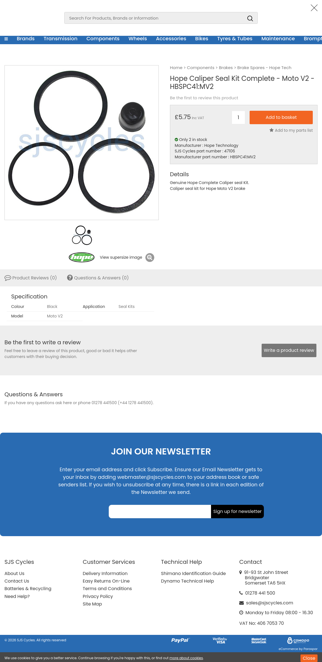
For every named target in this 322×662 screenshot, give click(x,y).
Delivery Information (105, 573)
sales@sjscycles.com (269, 603)
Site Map (92, 604)
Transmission (60, 38)
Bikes (201, 38)
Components (103, 38)
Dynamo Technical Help (187, 581)
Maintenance (278, 38)
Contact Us (16, 581)
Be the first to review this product (204, 97)
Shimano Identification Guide (193, 573)
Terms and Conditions (107, 588)
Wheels (138, 38)
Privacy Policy (98, 596)
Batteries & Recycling (27, 588)
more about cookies (186, 658)
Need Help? (17, 596)
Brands (26, 38)
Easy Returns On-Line (106, 581)
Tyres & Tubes (234, 38)
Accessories (171, 38)
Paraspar (311, 649)
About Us (14, 573)
